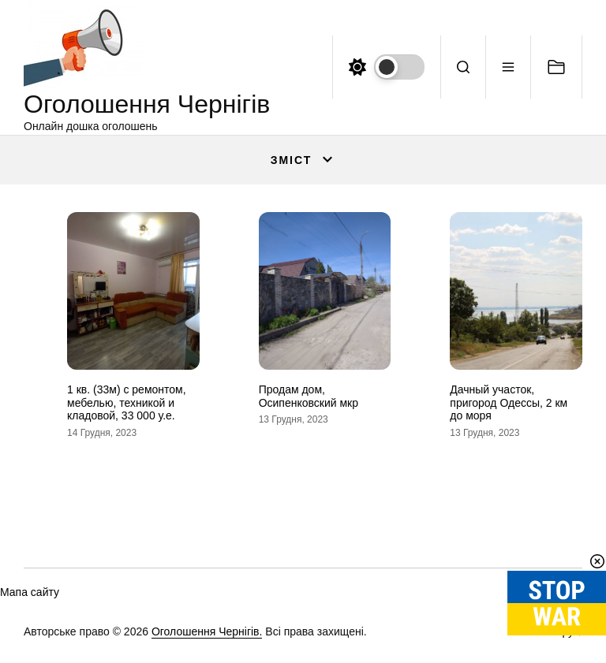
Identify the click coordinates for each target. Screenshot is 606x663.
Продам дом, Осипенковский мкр (308, 396)
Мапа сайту (29, 592)
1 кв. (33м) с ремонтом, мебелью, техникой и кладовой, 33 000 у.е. (126, 403)
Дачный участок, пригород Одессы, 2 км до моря (508, 403)
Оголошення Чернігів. (207, 631)
